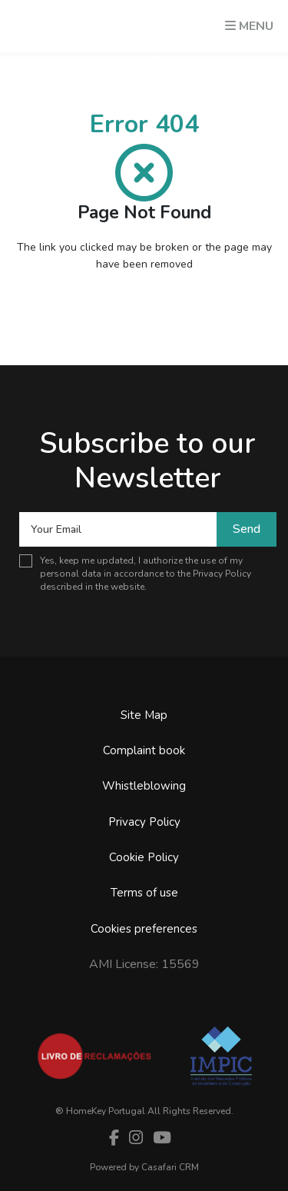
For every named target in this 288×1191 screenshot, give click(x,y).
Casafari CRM (170, 1167)
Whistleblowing (144, 785)
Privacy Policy (222, 573)
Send (246, 529)
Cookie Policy (144, 857)
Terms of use (144, 892)
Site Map (144, 715)
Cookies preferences (144, 928)
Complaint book (144, 750)
